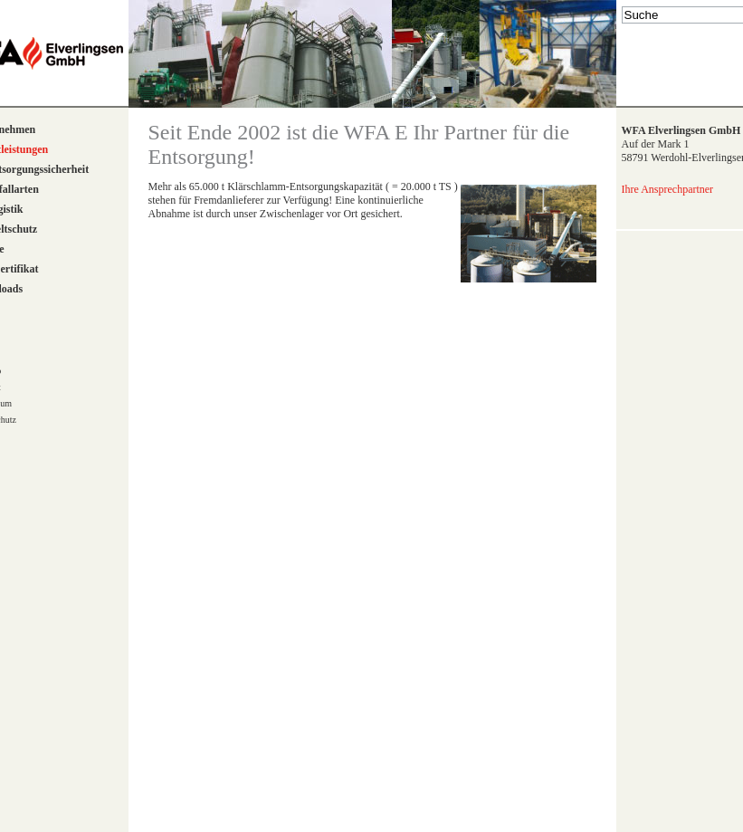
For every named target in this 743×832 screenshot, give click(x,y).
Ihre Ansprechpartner (668, 189)
